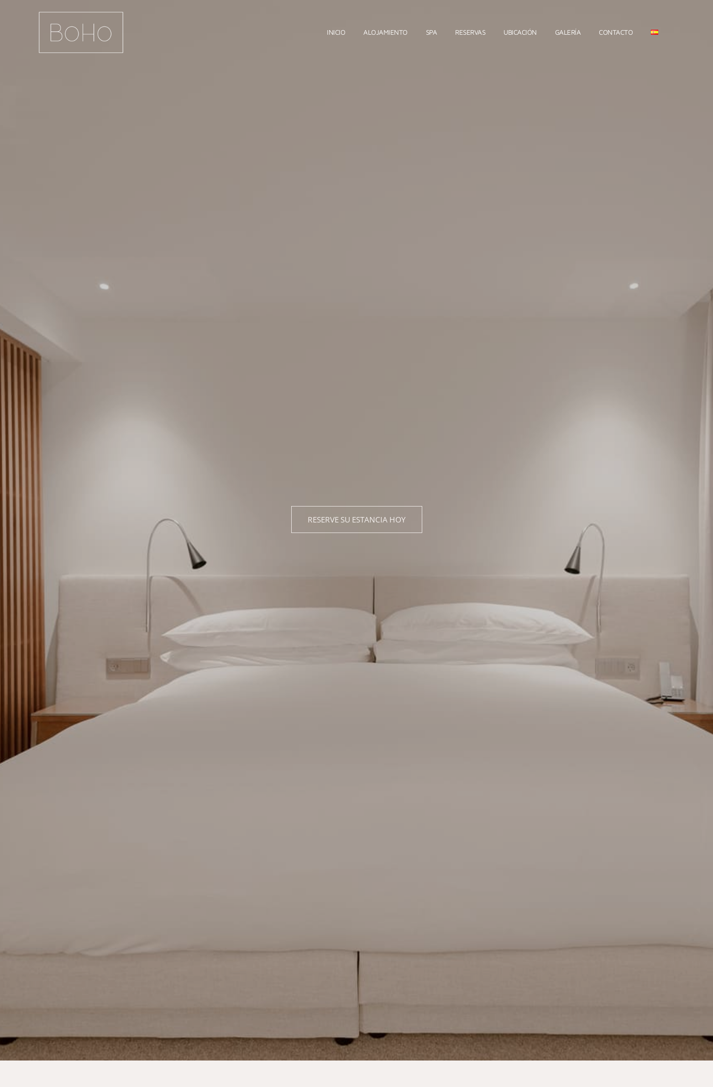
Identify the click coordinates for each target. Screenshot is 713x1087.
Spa (431, 32)
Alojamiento (385, 32)
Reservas (470, 32)
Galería (568, 32)
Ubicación (520, 32)
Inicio (336, 32)
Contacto (616, 32)
